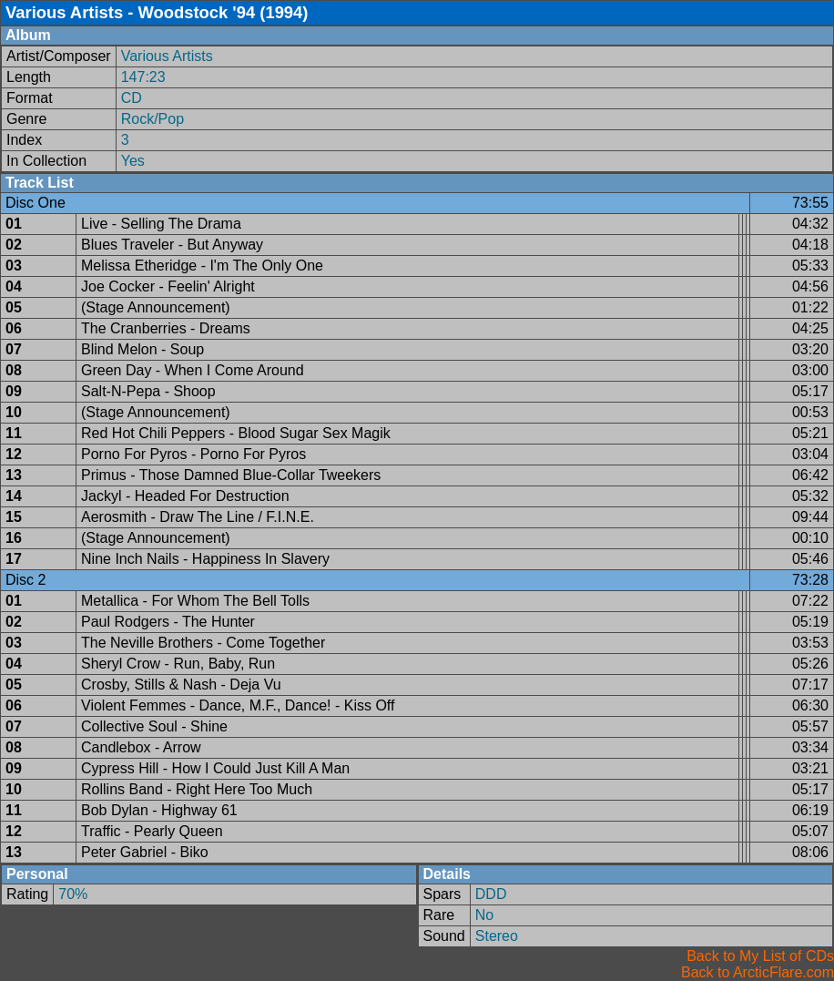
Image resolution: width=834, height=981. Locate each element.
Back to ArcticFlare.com (757, 972)
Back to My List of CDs (760, 956)
